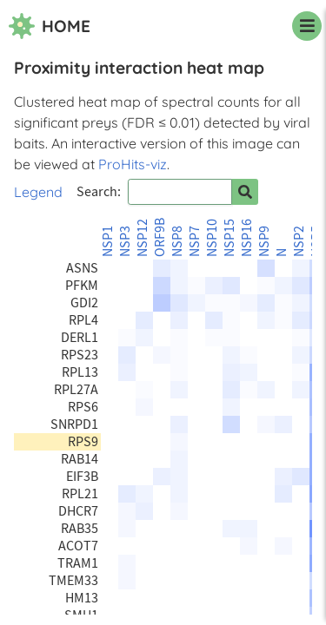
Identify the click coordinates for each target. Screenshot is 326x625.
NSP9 (264, 241)
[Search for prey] (245, 192)
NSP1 (107, 241)
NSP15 (229, 238)
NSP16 (247, 238)
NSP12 (142, 238)
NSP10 (212, 238)
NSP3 (125, 241)
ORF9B (160, 237)
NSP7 (194, 241)
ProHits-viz (132, 164)
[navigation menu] (307, 26)
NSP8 (177, 241)
